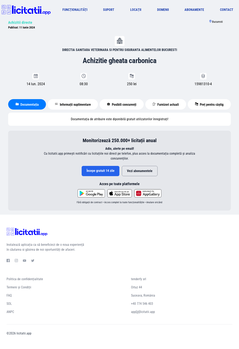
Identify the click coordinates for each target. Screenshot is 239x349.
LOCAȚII (135, 10)
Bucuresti (217, 21)
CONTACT (226, 10)
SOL (9, 304)
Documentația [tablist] (27, 104)
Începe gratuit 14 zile (100, 171)
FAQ (9, 295)
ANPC (10, 312)
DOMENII (163, 10)
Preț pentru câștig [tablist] (209, 104)
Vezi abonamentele (139, 171)
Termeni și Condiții (19, 287)
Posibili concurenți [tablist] (121, 104)
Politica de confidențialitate (25, 279)
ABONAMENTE (194, 10)
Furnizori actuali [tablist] (165, 104)
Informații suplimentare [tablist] (73, 104)
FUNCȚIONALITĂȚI (74, 10)
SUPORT (108, 10)
